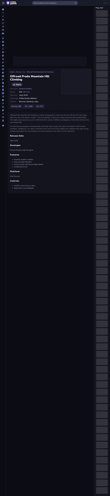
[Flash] (3, 76)
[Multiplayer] (3, 30)
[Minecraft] (3, 93)
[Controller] (3, 65)
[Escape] (3, 72)
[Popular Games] (3, 19)
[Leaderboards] (3, 33)
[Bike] (3, 48)
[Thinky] (3, 117)
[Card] (3, 55)
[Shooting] (3, 103)
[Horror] (3, 83)
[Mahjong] (3, 89)
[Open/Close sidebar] (3, 3)
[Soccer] (3, 107)
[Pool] (3, 96)
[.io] (3, 86)
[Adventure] (3, 42)
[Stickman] (3, 113)
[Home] (3, 9)
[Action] (3, 38)
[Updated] (3, 23)
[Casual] (3, 59)
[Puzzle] (3, 100)
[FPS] (3, 79)
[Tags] (3, 125)
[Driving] (3, 69)
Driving (18, 72)
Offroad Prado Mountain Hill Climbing (40, 72)
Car (24, 72)
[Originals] (3, 26)
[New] (3, 16)
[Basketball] (3, 45)
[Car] (3, 52)
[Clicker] (3, 62)
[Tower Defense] (3, 120)
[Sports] (3, 110)
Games (12, 72)
